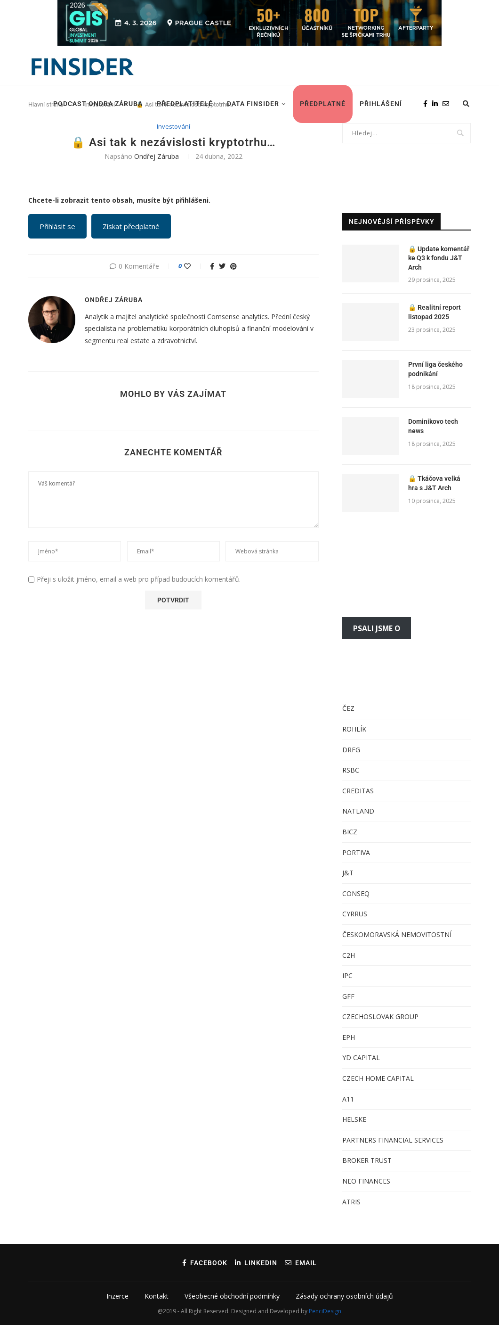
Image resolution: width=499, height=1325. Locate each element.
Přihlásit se (57, 226)
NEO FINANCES (366, 1181)
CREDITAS (358, 790)
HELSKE (354, 1119)
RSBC (350, 769)
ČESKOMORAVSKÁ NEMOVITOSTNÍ (396, 934)
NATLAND (358, 811)
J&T (348, 872)
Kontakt (157, 1296)
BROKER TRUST (367, 1160)
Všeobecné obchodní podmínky (232, 1296)
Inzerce (117, 1296)
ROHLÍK (354, 728)
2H (350, 955)
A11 (348, 1099)
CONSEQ (356, 893)
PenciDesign (325, 1311)
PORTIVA (356, 852)
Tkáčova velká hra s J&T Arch (434, 483)
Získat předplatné (131, 226)
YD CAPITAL (361, 1057)
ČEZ (348, 708)
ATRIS (351, 1201)
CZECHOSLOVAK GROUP (380, 1016)
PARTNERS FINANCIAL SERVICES (392, 1140)
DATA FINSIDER (253, 103)
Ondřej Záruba (156, 156)
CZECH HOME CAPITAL (378, 1078)
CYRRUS (354, 913)
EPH (348, 1037)
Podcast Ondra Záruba (98, 103)
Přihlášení (381, 103)
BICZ (349, 831)
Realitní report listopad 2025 (434, 312)
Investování (173, 127)
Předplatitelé (185, 103)
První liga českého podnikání (435, 369)
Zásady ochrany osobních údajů (344, 1296)
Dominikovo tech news (433, 426)
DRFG (351, 749)
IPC (347, 975)
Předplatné (323, 103)
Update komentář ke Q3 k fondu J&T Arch (438, 258)
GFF (348, 996)
